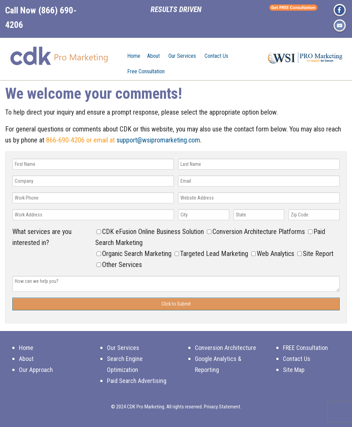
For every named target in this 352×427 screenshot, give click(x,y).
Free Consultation (146, 71)
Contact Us (216, 56)
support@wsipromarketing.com (158, 140)
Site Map (294, 369)
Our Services (182, 56)
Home (133, 56)
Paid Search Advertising (136, 380)
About (153, 56)
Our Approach (36, 369)
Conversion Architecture (225, 347)
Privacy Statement (222, 407)
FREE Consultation (305, 347)
